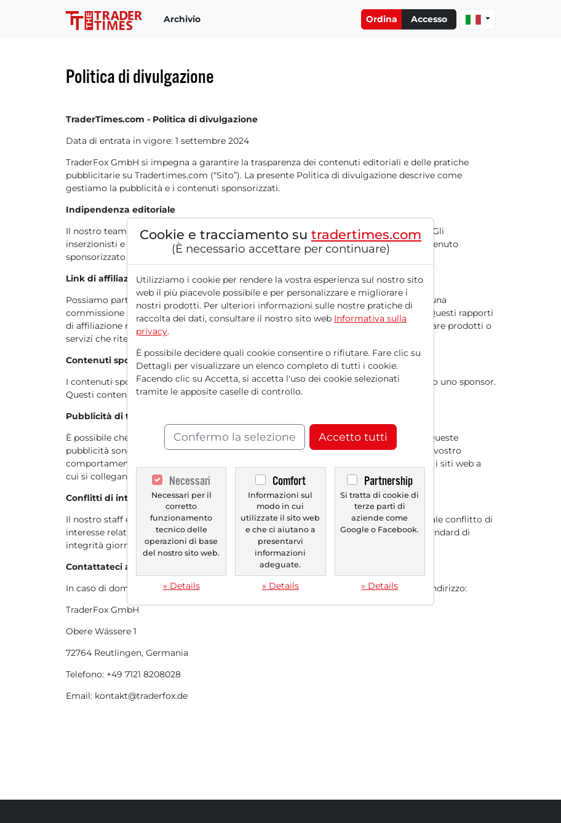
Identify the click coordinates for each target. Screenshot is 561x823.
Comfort (289, 481)
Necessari (189, 481)
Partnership (388, 481)
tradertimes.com (366, 234)
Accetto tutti (353, 436)
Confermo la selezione (234, 436)
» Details (181, 585)
